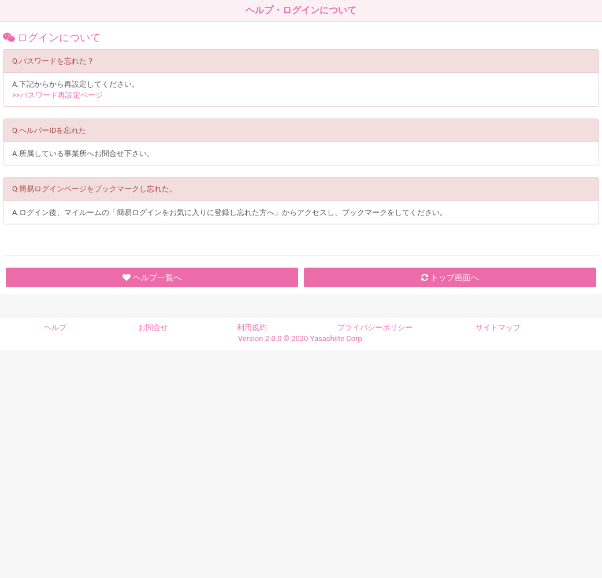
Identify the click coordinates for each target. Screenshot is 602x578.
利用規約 (252, 327)
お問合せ (153, 327)
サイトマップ (498, 327)
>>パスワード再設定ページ (57, 95)
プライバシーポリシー (375, 327)
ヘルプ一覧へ (151, 277)
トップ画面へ (449, 277)
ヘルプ (55, 327)
